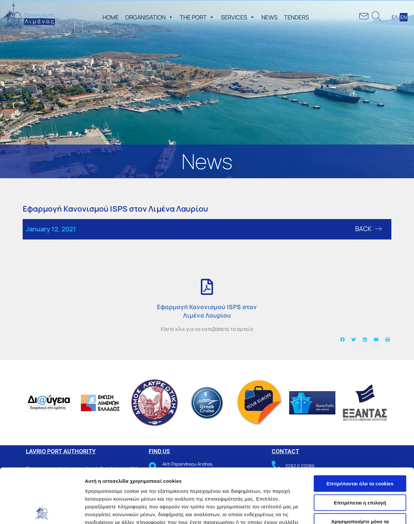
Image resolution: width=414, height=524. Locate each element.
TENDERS (296, 17)
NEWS (269, 17)
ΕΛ (395, 17)
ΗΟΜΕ (111, 17)
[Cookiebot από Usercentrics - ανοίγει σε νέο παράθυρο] (42, 511)
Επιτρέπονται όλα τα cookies (359, 429)
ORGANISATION (149, 17)
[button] (169, 17)
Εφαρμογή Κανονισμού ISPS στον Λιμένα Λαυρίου (207, 311)
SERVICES (238, 17)
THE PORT (197, 17)
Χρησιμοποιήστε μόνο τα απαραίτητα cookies (360, 469)
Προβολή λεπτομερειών (112, 511)
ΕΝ (403, 17)
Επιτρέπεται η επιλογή (360, 448)
